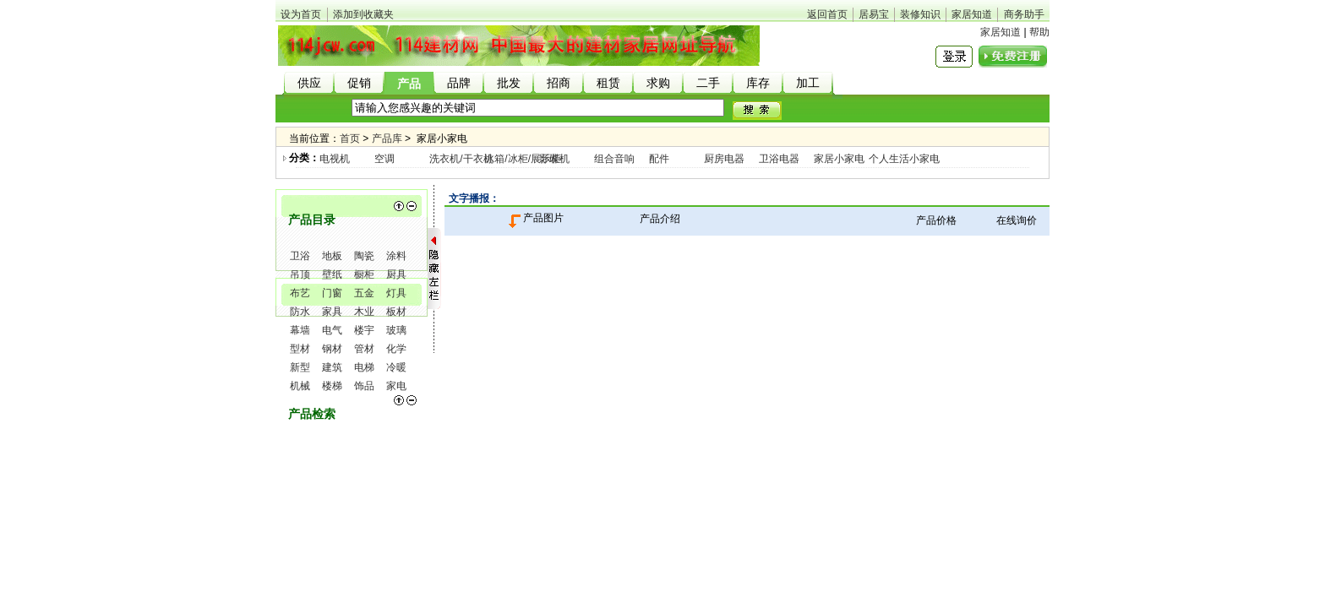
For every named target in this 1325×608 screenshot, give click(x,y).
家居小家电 (839, 159)
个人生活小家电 (904, 159)
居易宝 (874, 14)
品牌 (459, 83)
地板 (332, 256)
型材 (300, 349)
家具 (332, 312)
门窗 (332, 293)
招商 (558, 83)
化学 (396, 349)
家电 (396, 386)
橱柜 (364, 274)
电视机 (334, 159)
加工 (808, 83)
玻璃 (396, 330)
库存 (758, 83)
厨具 (396, 274)
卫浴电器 (779, 159)
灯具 (396, 293)
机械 (300, 386)
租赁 (608, 83)
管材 (364, 349)
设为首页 (301, 14)
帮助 (1039, 32)
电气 (332, 330)
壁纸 (332, 274)
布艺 (300, 293)
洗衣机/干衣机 (461, 159)
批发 (509, 83)
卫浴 (300, 256)
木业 (364, 312)
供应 (309, 83)
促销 (359, 83)
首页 (350, 138)
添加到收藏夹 (363, 14)
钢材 (332, 349)
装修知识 (920, 14)
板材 (396, 312)
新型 (300, 367)
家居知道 (971, 14)
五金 (364, 293)
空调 (384, 159)
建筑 (332, 367)
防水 (300, 312)
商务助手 (1024, 14)
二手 (708, 83)
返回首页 (827, 14)
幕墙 (300, 330)
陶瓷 (364, 256)
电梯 (364, 367)
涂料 (396, 256)
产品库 (387, 138)
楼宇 (364, 330)
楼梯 (332, 386)
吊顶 (300, 274)
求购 (658, 83)
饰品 (364, 386)
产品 (409, 84)
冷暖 (396, 367)
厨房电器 (724, 159)
